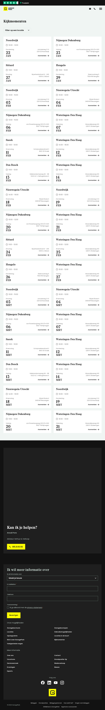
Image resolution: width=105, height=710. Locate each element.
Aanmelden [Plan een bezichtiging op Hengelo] (93, 81)
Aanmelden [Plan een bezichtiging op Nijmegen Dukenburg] (93, 56)
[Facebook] (43, 683)
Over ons (10, 655)
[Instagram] (62, 683)
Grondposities (43, 703)
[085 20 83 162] (94, 9)
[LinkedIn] (49, 683)
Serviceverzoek (12, 663)
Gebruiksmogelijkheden (63, 632)
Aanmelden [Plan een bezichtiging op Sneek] (43, 155)
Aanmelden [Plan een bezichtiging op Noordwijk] (43, 56)
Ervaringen (11, 667)
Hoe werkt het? (68, 703)
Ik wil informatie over (14, 574)
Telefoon (10, 594)
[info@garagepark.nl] (90, 9)
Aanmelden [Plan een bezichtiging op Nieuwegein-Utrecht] (93, 105)
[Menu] (100, 8)
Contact (57, 655)
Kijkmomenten (59, 640)
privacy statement (34, 607)
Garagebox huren (13, 628)
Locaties (10, 632)
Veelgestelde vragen (15, 644)
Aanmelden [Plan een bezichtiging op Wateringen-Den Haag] (93, 130)
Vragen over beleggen (82, 703)
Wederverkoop (59, 663)
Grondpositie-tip (60, 659)
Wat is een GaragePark (15, 640)
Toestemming (12, 605)
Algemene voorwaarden (69, 707)
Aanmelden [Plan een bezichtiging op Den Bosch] (43, 180)
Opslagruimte (12, 636)
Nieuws (56, 667)
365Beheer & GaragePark (51, 707)
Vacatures (11, 659)
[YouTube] (56, 683)
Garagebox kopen (61, 628)
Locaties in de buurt (61, 636)
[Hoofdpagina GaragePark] (8, 9)
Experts (10, 671)
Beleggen (34, 703)
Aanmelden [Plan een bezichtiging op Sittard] (43, 81)
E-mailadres (11, 584)
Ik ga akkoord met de (26, 608)
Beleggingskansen (56, 703)
